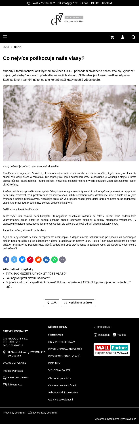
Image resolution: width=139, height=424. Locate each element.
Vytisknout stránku (78, 302)
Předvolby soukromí (14, 412)
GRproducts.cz (102, 326)
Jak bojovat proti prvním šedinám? (28, 278)
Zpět (52, 302)
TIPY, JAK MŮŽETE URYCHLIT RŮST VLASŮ (36, 273)
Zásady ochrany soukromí (42, 412)
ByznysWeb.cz (127, 418)
